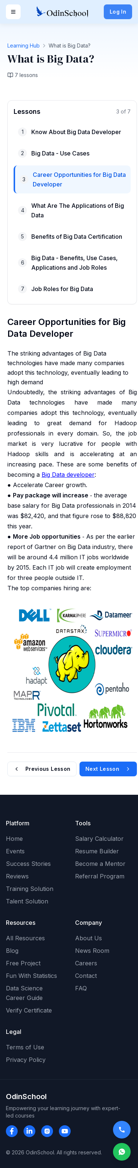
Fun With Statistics (31, 975)
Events (15, 851)
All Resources (25, 938)
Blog (12, 950)
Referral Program (99, 876)
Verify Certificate (29, 1010)
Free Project (23, 963)
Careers (86, 963)
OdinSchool (26, 1096)
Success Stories (28, 863)
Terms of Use (25, 1047)
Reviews (17, 876)
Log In (118, 11)
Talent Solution (27, 901)
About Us (88, 938)
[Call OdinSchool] (120, 1130)
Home (14, 838)
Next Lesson (108, 769)
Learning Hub (23, 45)
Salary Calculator (99, 838)
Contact (86, 975)
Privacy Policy (26, 1059)
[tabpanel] (69, 438)
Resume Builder (97, 851)
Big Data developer (68, 474)
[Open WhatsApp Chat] (122, 1152)
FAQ (81, 988)
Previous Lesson (42, 769)
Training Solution (29, 888)
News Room (92, 950)
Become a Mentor (100, 863)
